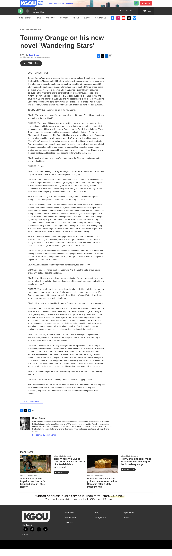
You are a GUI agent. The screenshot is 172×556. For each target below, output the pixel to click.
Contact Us (100, 23)
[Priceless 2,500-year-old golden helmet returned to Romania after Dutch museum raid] (102, 471)
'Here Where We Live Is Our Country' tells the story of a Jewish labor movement (69, 470)
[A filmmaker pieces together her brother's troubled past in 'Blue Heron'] (35, 471)
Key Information (70, 525)
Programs (51, 23)
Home (20, 23)
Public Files (69, 530)
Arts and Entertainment (30, 37)
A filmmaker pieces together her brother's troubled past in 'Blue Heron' (32, 489)
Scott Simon (34, 62)
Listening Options (100, 525)
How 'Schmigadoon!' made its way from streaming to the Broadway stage (136, 469)
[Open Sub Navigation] (33, 23)
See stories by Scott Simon (44, 442)
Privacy (96, 520)
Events (87, 23)
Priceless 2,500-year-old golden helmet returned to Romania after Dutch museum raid (102, 489)
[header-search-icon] (137, 6)
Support (64, 23)
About (76, 23)
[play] (20, 16)
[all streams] (146, 16)
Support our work (128, 520)
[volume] (27, 16)
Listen (28, 23)
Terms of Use (69, 520)
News (38, 23)
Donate (148, 6)
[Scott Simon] (25, 430)
